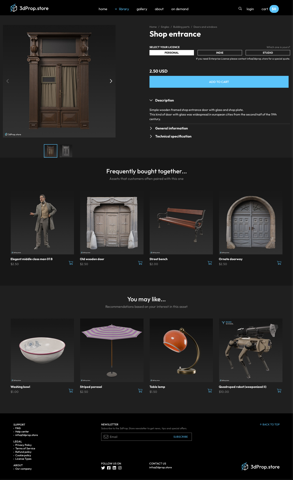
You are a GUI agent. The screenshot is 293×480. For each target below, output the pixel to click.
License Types (23, 458)
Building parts (181, 27)
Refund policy (23, 452)
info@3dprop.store (26, 435)
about (159, 9)
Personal (172, 52)
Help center (22, 431)
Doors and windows (205, 27)
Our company (23, 468)
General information (171, 128)
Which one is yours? (278, 47)
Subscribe (180, 436)
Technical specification (173, 136)
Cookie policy (23, 455)
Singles (165, 27)
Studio (268, 52)
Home (153, 27)
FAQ (18, 428)
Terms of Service (25, 448)
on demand (179, 9)
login (250, 9)
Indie (219, 52)
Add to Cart (219, 82)
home (103, 9)
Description (164, 100)
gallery (142, 9)
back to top (270, 424)
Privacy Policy (23, 445)
